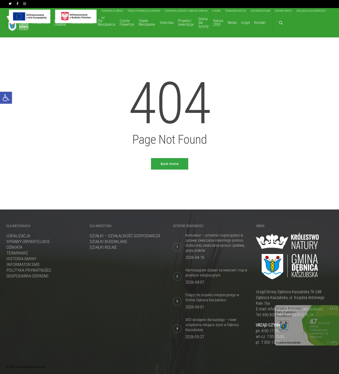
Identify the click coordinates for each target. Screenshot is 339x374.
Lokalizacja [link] (18, 235)
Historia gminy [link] (21, 258)
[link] (6, 98)
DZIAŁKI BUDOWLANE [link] (108, 241)
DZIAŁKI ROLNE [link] (103, 247)
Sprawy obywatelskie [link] (28, 241)
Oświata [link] (14, 247)
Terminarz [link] (17, 253)
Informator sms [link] (23, 264)
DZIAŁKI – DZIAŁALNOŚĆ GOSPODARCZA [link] (125, 235)
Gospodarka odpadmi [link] (27, 276)
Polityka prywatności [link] (28, 270)
